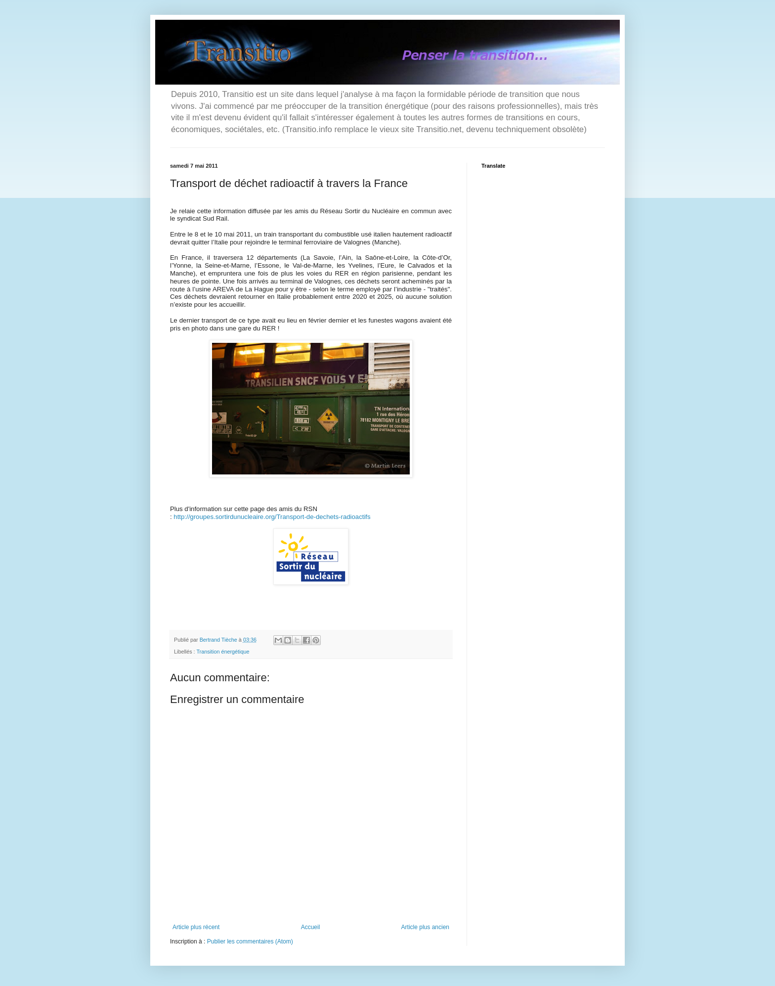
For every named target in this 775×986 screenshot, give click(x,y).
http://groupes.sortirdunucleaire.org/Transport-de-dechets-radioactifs (271, 516)
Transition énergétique (222, 652)
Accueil (310, 927)
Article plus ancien (425, 927)
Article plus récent (195, 927)
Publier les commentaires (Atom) (250, 941)
